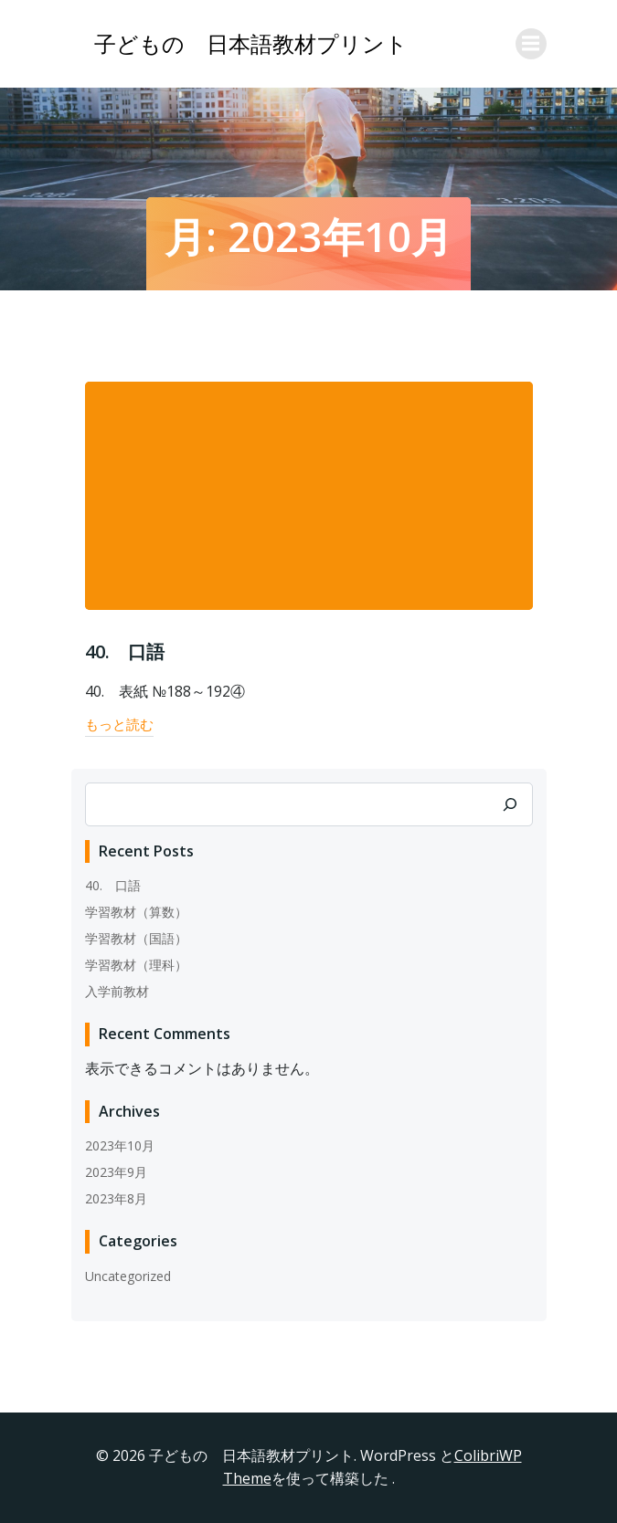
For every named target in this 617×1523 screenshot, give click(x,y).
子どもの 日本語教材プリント (251, 43)
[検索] (510, 804)
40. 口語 (113, 885)
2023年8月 (116, 1198)
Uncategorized (128, 1276)
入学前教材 (117, 991)
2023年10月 (119, 1145)
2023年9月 (116, 1172)
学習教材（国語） (136, 938)
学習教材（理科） (136, 964)
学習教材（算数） (136, 911)
